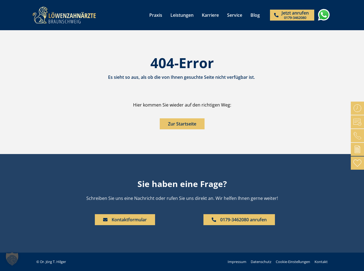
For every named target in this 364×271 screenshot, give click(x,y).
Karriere (210, 15)
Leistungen (182, 15)
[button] (12, 259)
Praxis (155, 15)
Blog (255, 15)
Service (234, 15)
